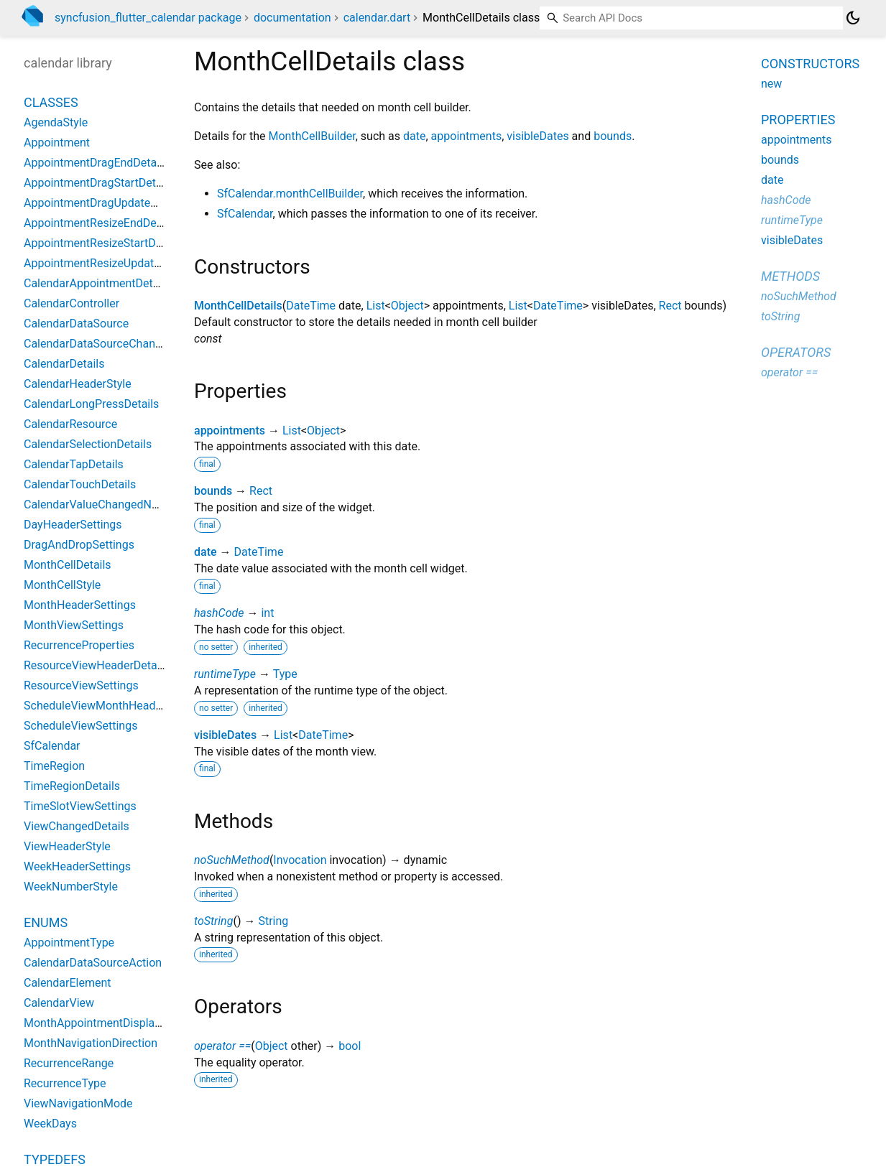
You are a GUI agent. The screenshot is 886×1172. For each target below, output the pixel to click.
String (273, 921)
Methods (790, 276)
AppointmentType (69, 942)
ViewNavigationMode (78, 1103)
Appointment (57, 142)
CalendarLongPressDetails (91, 404)
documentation (292, 17)
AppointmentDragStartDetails (99, 183)
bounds (613, 136)
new (771, 83)
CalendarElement (67, 983)
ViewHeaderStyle (67, 846)
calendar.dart (376, 17)
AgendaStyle (56, 122)
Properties (798, 119)
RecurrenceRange (69, 1063)
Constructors (810, 63)
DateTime (311, 305)
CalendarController (71, 303)
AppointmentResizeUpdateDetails (109, 263)
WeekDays (50, 1123)
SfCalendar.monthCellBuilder (290, 193)
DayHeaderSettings (73, 524)
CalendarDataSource (76, 323)
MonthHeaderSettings (80, 605)
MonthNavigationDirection (90, 1043)
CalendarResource (70, 424)
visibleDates (537, 136)
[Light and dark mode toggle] (852, 17)
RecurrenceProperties (79, 645)
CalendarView (59, 1003)
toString (213, 921)
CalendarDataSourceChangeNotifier (115, 343)
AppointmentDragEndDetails (96, 162)
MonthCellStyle (62, 585)
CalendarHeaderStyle (77, 384)
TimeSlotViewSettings (80, 806)
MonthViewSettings (74, 625)
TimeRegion (54, 766)
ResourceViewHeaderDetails (96, 665)
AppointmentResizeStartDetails (103, 243)
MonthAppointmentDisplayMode (106, 1023)
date (414, 136)
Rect (670, 305)
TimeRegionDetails (72, 786)
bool (349, 1046)
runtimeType (225, 674)
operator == (222, 1046)
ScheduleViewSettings (80, 725)
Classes (51, 102)
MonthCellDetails (238, 305)
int (267, 613)
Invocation (299, 860)
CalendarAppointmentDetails (97, 283)
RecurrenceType (65, 1083)
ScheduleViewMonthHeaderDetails (112, 705)
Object (407, 305)
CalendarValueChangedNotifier (102, 504)
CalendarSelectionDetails (88, 444)
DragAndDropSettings (79, 545)
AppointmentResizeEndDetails (101, 223)
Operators (796, 352)
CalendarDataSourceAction (93, 962)
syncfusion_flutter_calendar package (148, 17)
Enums (46, 922)
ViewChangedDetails (76, 826)
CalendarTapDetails (74, 464)
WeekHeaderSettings (77, 866)
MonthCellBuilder (312, 136)
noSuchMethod (231, 860)
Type (285, 674)
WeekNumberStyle (71, 886)
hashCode (219, 613)
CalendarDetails (64, 364)
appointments (466, 136)
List (375, 305)
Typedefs (55, 1159)
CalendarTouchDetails (80, 484)
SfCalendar (245, 213)
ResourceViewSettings (81, 685)
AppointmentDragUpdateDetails (104, 203)
